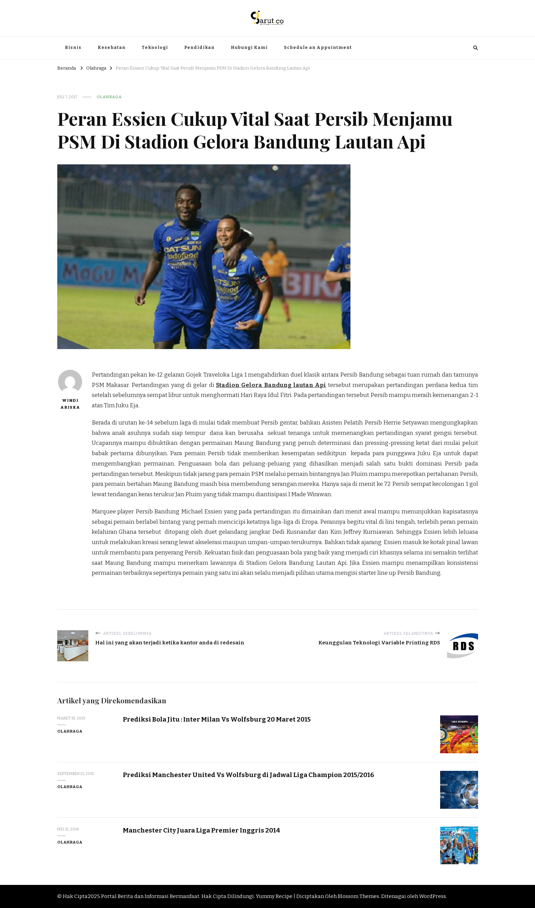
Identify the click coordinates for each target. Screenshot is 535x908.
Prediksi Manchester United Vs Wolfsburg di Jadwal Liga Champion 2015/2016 (248, 775)
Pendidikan (199, 47)
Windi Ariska (70, 390)
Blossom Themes (358, 896)
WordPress (432, 896)
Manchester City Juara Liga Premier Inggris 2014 (201, 830)
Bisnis (73, 47)
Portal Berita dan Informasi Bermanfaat (150, 896)
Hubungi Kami (249, 47)
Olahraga (109, 96)
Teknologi (155, 47)
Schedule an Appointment (318, 47)
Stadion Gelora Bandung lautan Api (271, 385)
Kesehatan (112, 47)
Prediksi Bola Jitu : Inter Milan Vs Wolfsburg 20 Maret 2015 (217, 719)
